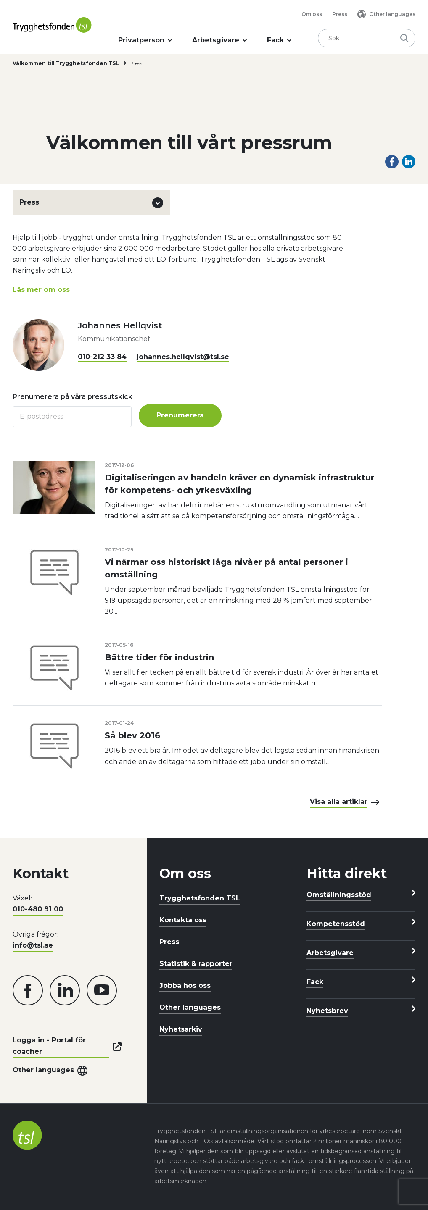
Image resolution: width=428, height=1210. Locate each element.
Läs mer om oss (41, 290)
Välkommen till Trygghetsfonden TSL (66, 63)
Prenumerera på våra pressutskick (72, 397)
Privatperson (145, 40)
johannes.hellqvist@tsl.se (183, 357)
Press (339, 14)
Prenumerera (180, 415)
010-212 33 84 (102, 357)
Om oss (311, 14)
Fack (279, 40)
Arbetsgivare (219, 40)
